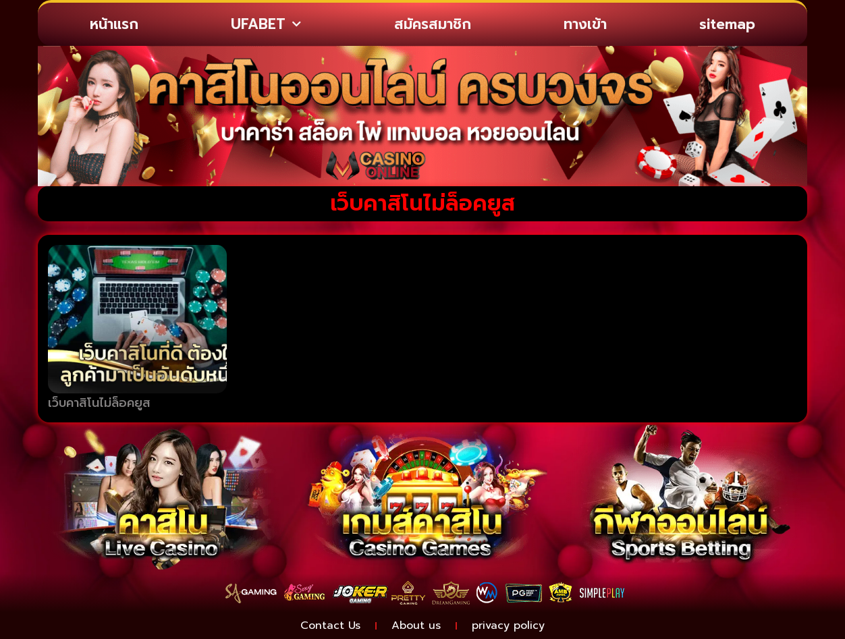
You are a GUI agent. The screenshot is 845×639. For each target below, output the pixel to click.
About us (416, 625)
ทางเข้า (585, 24)
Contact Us (330, 625)
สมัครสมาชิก (432, 24)
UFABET (266, 24)
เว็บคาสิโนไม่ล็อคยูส (99, 402)
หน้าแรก (114, 24)
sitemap (727, 24)
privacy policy (508, 625)
